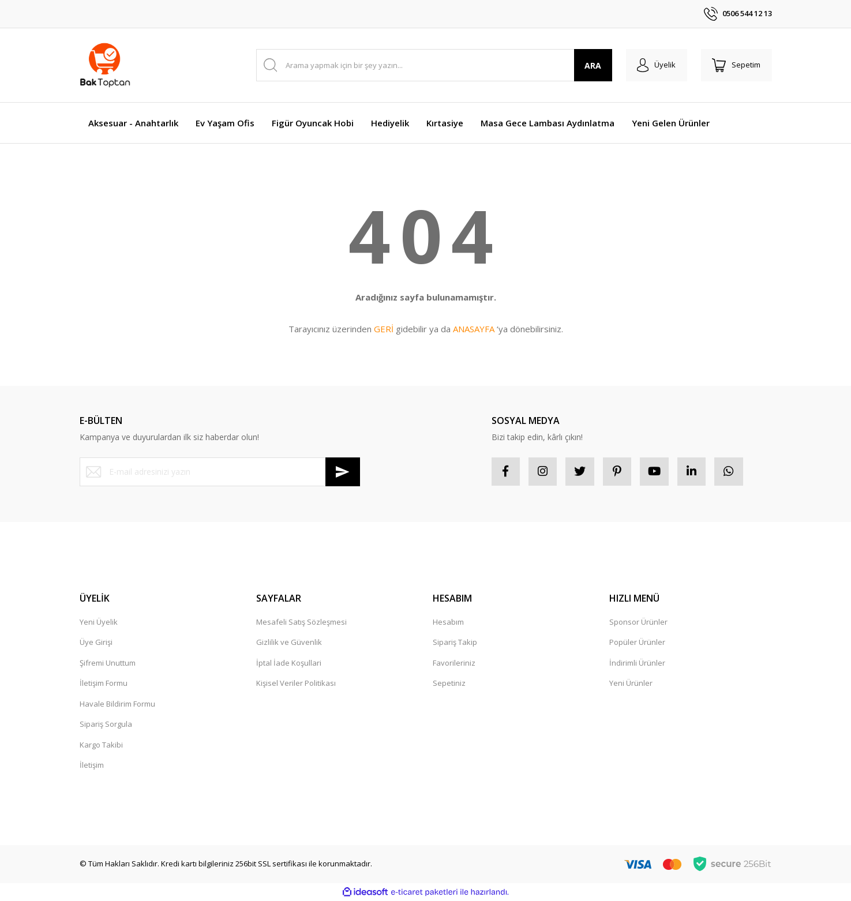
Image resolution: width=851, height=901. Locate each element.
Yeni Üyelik (99, 622)
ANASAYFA (473, 329)
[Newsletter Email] (220, 471)
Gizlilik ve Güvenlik (289, 642)
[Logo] (105, 65)
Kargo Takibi (101, 745)
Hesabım (448, 622)
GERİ (383, 329)
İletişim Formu (104, 683)
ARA (591, 65)
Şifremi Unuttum (108, 663)
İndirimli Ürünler (637, 663)
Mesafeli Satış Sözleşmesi (301, 622)
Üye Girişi (96, 642)
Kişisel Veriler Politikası (296, 683)
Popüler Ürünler (637, 642)
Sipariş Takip (455, 642)
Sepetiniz (449, 683)
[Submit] (342, 471)
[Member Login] (656, 65)
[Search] (433, 65)
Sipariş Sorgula (106, 724)
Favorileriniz (454, 663)
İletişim (92, 765)
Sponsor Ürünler (638, 622)
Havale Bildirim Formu (117, 704)
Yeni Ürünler (631, 683)
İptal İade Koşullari (288, 663)
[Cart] (736, 65)
